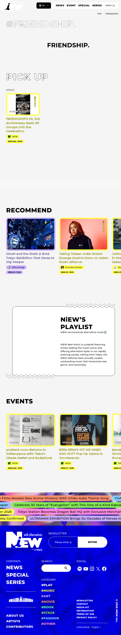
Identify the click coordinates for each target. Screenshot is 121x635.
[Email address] (63, 542)
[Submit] (66, 568)
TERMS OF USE (85, 614)
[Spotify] (80, 569)
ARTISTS (13, 621)
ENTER (92, 542)
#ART (46, 596)
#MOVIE (48, 601)
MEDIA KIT (83, 607)
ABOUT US (15, 615)
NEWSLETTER (57, 533)
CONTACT (82, 604)
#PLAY (46, 585)
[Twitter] (98, 569)
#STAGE (48, 613)
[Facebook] (104, 569)
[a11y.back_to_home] (12, 6)
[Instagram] (92, 569)
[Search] (56, 568)
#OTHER (48, 624)
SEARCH (46, 561)
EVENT (71, 5)
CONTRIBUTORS (19, 627)
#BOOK (47, 607)
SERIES (97, 5)
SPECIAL (84, 5)
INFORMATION (85, 610)
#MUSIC (48, 590)
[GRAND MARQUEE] (21, 599)
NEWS (60, 5)
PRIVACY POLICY (87, 617)
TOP (99, 14)
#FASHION (50, 618)
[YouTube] (86, 569)
